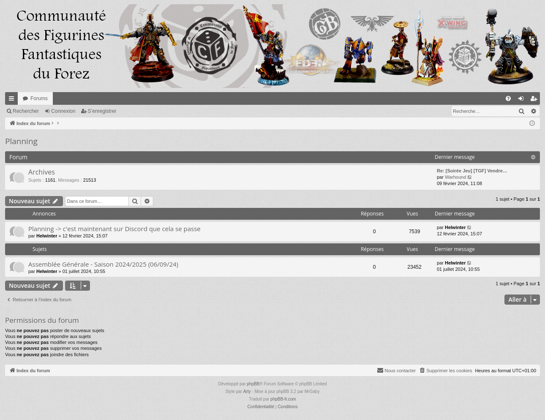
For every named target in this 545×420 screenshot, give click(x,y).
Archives (41, 172)
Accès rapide (13, 100)
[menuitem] (508, 98)
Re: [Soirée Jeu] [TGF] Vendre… (472, 170)
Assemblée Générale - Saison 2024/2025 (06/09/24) (103, 264)
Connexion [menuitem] (522, 100)
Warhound (455, 177)
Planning (21, 141)
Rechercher (26, 111)
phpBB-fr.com (283, 399)
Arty (247, 391)
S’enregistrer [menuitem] (535, 100)
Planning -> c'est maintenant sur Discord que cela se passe (114, 228)
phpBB (253, 384)
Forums (39, 98)
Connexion (63, 111)
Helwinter (46, 235)
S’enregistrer (102, 111)
